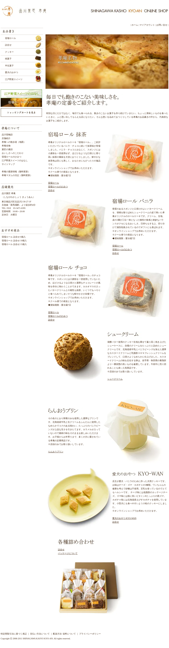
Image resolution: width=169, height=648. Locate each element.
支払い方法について (40, 634)
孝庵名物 (6, 145)
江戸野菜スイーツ (13, 79)
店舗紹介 (6, 138)
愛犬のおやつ (11, 72)
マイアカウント (147, 25)
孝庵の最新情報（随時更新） (16, 171)
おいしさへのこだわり (13, 153)
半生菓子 (9, 65)
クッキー (9, 52)
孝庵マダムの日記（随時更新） (17, 175)
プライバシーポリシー (90, 634)
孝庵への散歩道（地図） (14, 142)
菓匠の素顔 (7, 149)
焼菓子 (8, 58)
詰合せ (8, 45)
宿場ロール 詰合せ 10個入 (15, 240)
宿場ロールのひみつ (11, 157)
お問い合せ (161, 25)
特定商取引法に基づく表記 (14, 634)
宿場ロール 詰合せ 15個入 (15, 244)
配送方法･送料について (64, 634)
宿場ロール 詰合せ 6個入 (14, 237)
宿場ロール (10, 38)
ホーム (135, 25)
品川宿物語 (7, 134)
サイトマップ (8, 164)
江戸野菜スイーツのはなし (15, 160)
